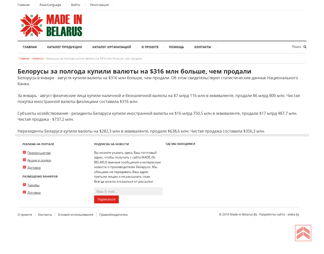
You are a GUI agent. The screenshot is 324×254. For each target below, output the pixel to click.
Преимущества (39, 153)
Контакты (202, 47)
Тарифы (33, 185)
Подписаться (106, 199)
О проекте (150, 47)
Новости (38, 58)
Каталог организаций (111, 47)
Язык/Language (50, 5)
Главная (24, 5)
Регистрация (99, 5)
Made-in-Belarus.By (243, 214)
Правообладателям (113, 215)
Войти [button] (75, 5)
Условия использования (75, 215)
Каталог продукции (64, 47)
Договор (34, 167)
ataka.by (293, 214)
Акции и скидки (39, 160)
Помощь (176, 47)
